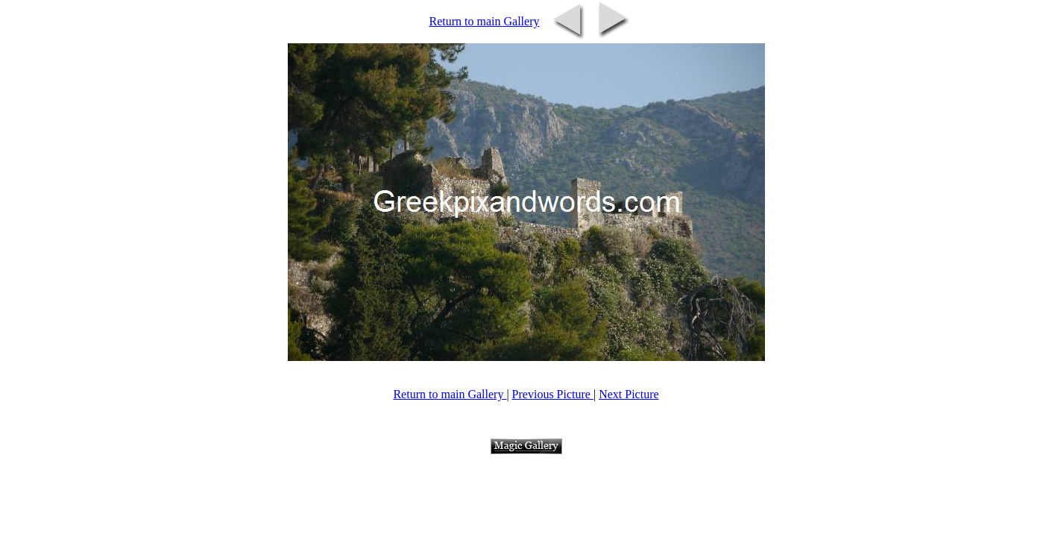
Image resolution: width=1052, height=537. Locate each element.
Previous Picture (552, 394)
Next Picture (628, 394)
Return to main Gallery (484, 21)
